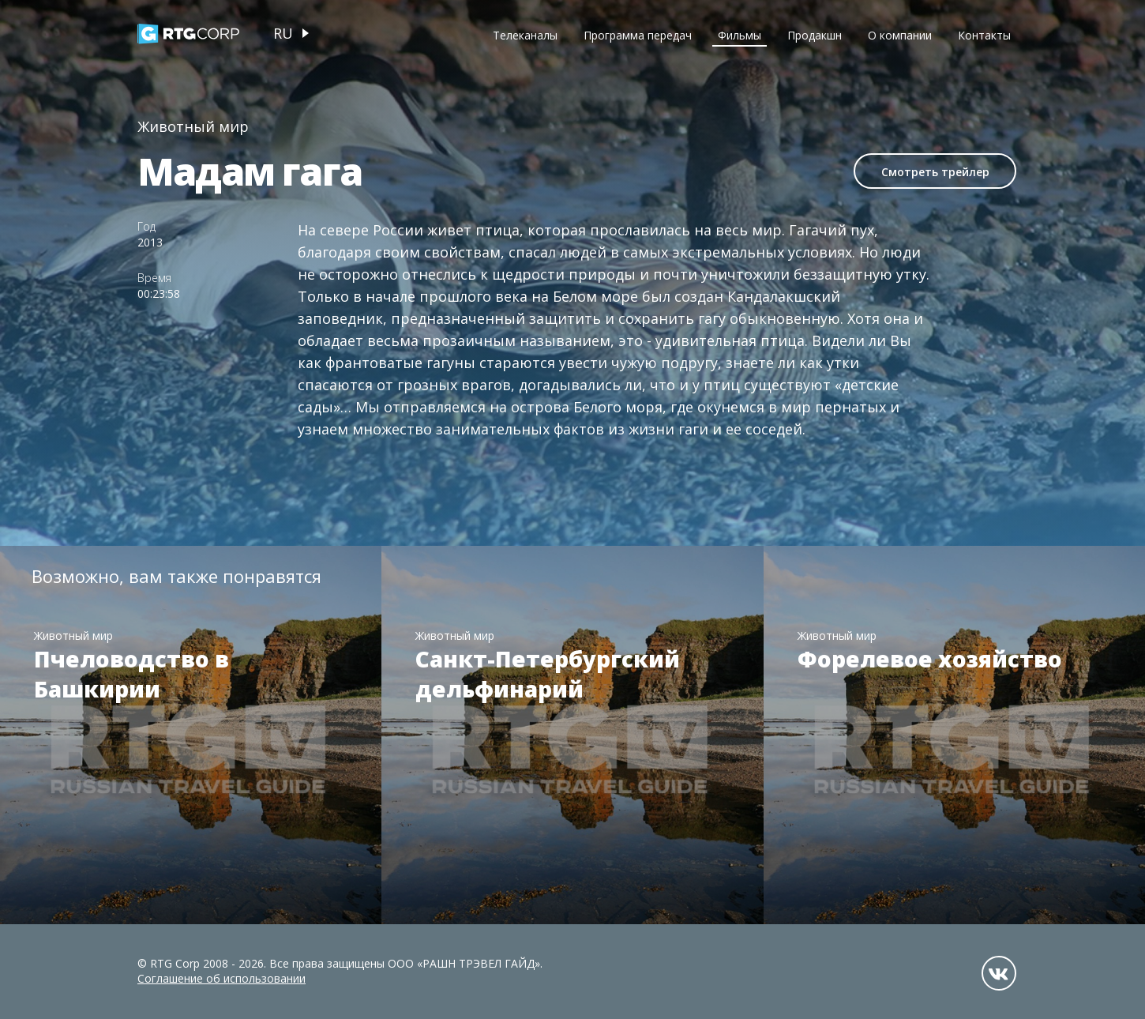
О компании (900, 35)
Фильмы (739, 35)
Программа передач (638, 35)
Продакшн (814, 35)
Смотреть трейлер (935, 171)
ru (283, 33)
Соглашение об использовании (221, 978)
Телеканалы (525, 35)
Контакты (984, 35)
